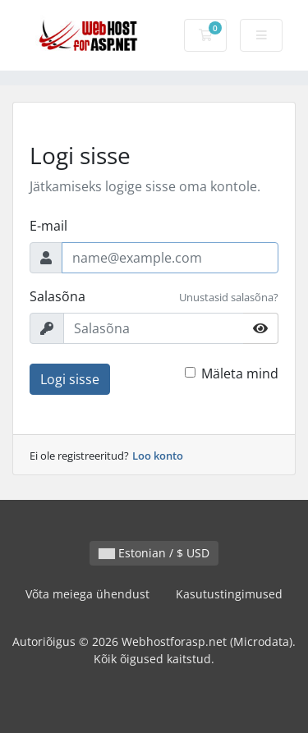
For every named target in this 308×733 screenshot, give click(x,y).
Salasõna (57, 296)
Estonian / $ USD (154, 553)
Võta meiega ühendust (87, 594)
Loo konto (157, 455)
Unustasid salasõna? (228, 297)
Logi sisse (69, 379)
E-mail (48, 226)
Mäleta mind (239, 373)
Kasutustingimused (229, 594)
